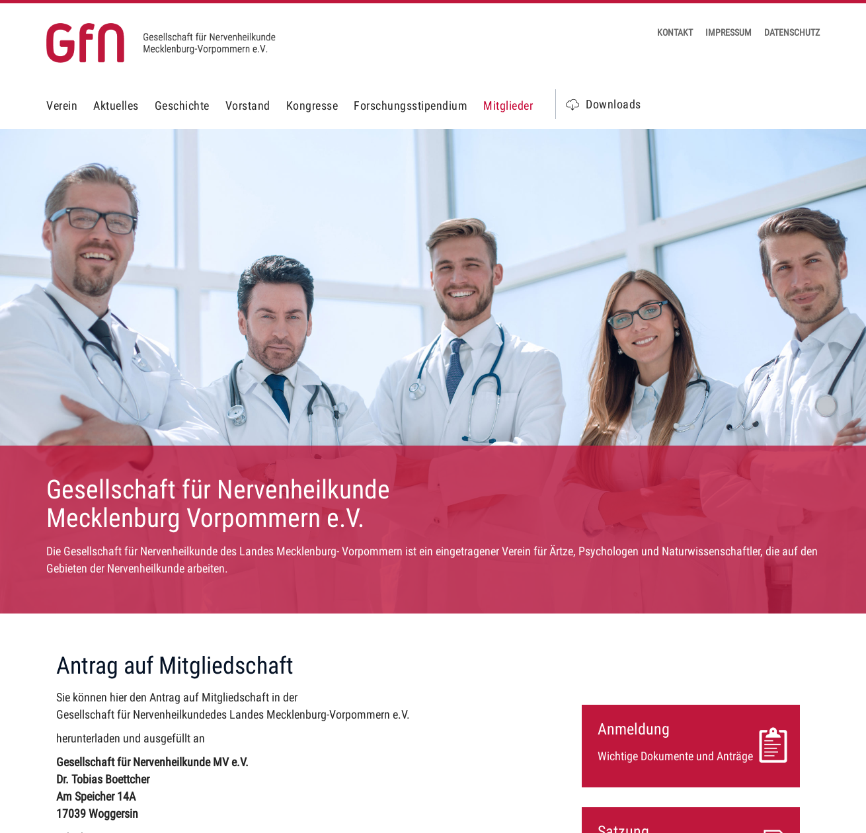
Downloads (613, 104)
